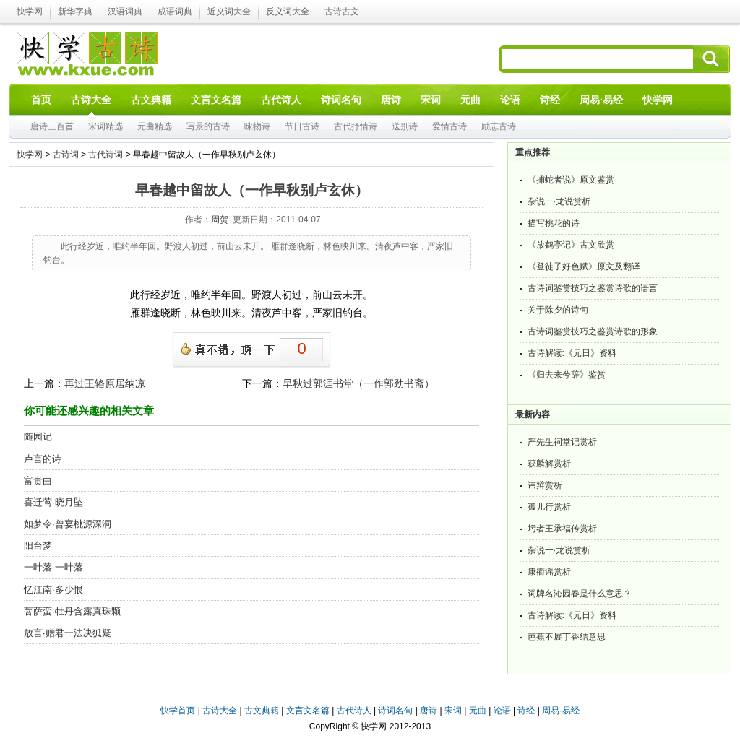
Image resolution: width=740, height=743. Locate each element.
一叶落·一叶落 (53, 567)
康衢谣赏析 (549, 572)
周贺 (219, 219)
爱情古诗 (449, 126)
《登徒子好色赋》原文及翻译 (584, 266)
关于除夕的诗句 (558, 310)
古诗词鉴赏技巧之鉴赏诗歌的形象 (593, 331)
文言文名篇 (308, 710)
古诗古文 (341, 11)
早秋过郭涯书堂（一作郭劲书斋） (358, 383)
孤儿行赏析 (549, 507)
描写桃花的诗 (554, 223)
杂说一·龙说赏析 (559, 201)
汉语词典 (125, 11)
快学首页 (177, 710)
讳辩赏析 (545, 485)
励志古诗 (498, 126)
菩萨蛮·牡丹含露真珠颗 (72, 611)
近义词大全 (229, 11)
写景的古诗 (208, 126)
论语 (502, 710)
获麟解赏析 (549, 464)
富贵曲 (38, 480)
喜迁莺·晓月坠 (53, 502)
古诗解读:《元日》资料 (572, 353)
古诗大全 (219, 710)
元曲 (477, 710)
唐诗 (428, 710)
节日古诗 (302, 126)
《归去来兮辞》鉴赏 (567, 375)
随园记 (38, 436)
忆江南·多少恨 (53, 589)
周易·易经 (601, 99)
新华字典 (75, 11)
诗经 (526, 710)
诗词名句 (395, 710)
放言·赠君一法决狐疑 (67, 632)
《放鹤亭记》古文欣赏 (571, 245)
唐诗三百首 (52, 126)
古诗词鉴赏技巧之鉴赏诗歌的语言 (593, 288)
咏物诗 (257, 126)
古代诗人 (354, 710)
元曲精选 (154, 126)
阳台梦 (38, 545)
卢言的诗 (42, 458)
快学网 (30, 11)
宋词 (453, 710)
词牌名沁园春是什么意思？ (580, 593)
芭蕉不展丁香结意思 (567, 637)
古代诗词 (105, 154)
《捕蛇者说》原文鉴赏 (571, 180)
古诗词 (66, 154)
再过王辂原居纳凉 (104, 383)
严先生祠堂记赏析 (562, 442)
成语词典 (175, 11)
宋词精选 (105, 126)
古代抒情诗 (355, 126)
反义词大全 (287, 11)
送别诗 (405, 126)
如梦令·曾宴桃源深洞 (67, 523)
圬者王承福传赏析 (562, 528)
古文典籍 (261, 710)
